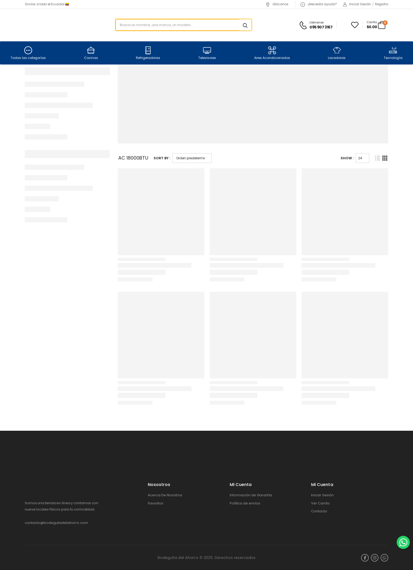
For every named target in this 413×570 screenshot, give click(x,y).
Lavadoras (337, 53)
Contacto (319, 511)
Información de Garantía (251, 495)
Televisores (207, 53)
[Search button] (245, 25)
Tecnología (393, 53)
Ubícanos (277, 4)
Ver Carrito (320, 503)
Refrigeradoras (148, 53)
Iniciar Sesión (322, 495)
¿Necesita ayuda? (319, 4)
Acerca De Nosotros (165, 495)
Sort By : (162, 158)
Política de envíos (245, 503)
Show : (347, 158)
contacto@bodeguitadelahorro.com (56, 522)
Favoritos (155, 503)
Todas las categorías (28, 53)
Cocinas (91, 53)
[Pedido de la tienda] (192, 158)
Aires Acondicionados (272, 53)
